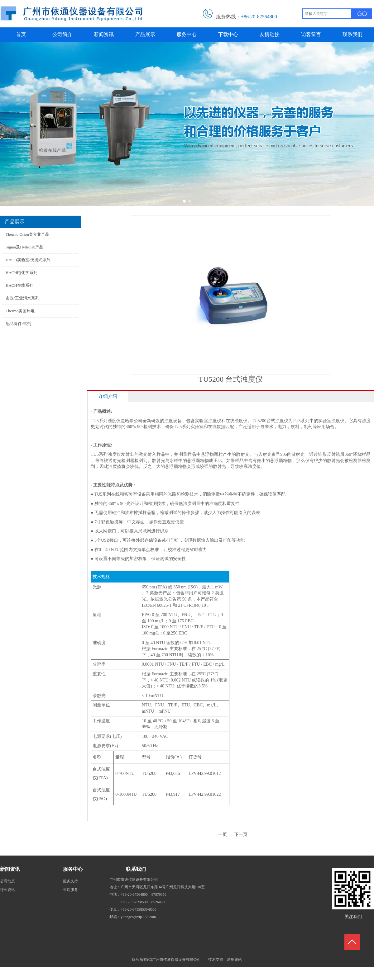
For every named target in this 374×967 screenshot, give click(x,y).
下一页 (240, 834)
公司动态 (7, 881)
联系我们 (136, 869)
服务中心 (73, 869)
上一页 (220, 834)
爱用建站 (234, 959)
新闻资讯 (10, 869)
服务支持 (70, 881)
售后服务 (70, 890)
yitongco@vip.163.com (138, 917)
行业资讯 (7, 890)
